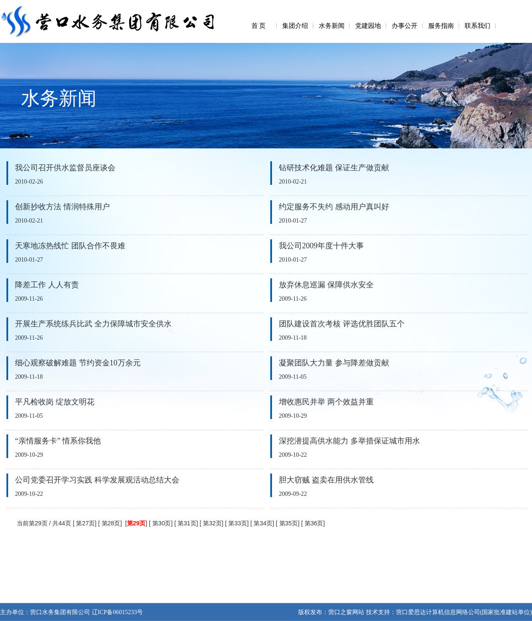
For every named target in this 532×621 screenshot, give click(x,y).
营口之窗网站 (346, 612)
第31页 (187, 523)
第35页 (288, 523)
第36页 (314, 523)
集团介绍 (295, 25)
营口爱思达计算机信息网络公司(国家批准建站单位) (464, 612)
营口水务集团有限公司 (60, 612)
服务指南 (441, 25)
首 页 (258, 25)
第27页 (85, 523)
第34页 (263, 523)
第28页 (111, 523)
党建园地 (368, 25)
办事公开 (404, 25)
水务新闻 (332, 25)
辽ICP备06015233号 (116, 612)
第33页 (237, 523)
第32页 (212, 523)
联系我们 (477, 25)
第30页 (161, 523)
